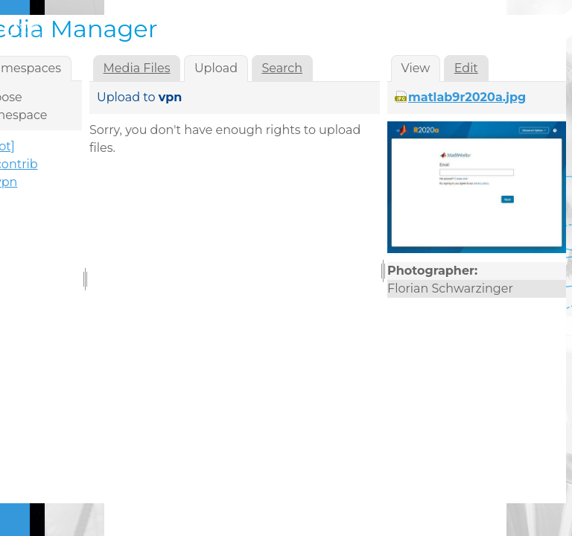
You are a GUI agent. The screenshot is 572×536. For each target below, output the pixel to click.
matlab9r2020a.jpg (467, 97)
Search (281, 68)
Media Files (137, 68)
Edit (466, 68)
